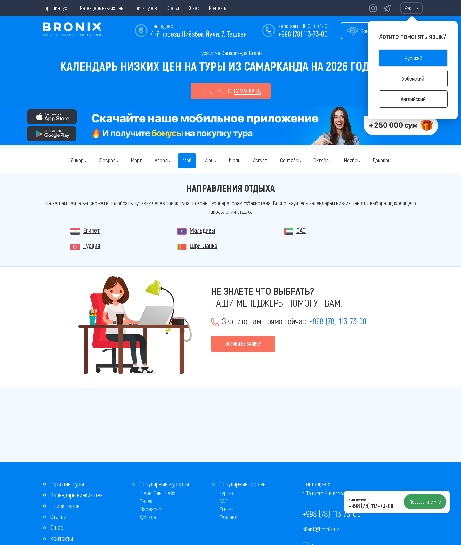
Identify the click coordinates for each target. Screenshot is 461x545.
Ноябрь (352, 160)
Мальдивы (202, 230)
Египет (91, 230)
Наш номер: (357, 499)
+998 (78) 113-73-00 (303, 33)
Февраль (108, 160)
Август (260, 160)
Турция (91, 245)
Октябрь (322, 160)
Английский (413, 99)
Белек (145, 501)
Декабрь (381, 160)
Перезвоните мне (425, 502)
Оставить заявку (243, 344)
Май (186, 160)
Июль (234, 160)
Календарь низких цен (101, 8)
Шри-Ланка (203, 245)
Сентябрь (290, 160)
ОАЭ (301, 230)
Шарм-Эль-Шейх (157, 493)
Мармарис (150, 509)
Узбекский (413, 78)
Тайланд (228, 517)
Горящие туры (56, 8)
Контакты (218, 8)
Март (136, 160)
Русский (413, 58)
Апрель (162, 160)
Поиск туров (145, 8)
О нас (194, 8)
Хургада (147, 517)
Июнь (210, 160)
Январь (78, 160)
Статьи (172, 8)
